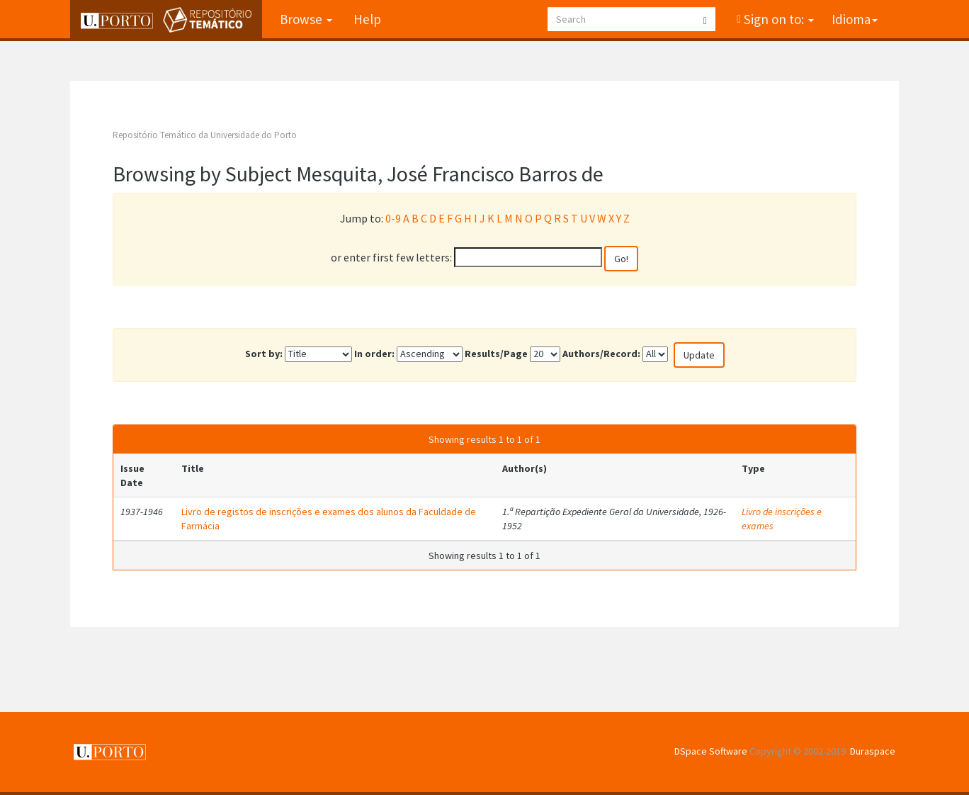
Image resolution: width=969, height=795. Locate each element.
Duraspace (872, 751)
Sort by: (264, 353)
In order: (374, 353)
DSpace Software (710, 751)
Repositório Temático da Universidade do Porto (205, 135)
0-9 (393, 218)
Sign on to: (777, 19)
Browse (306, 19)
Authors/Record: (601, 353)
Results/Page (496, 353)
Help (367, 19)
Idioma (855, 19)
